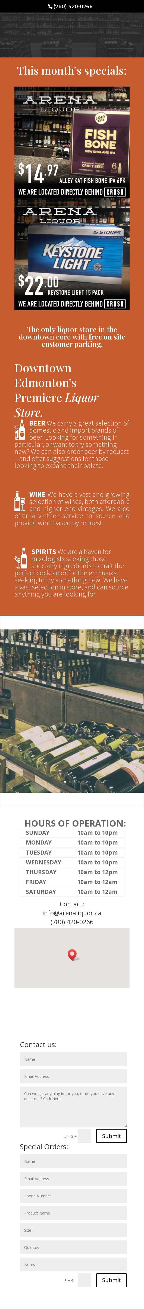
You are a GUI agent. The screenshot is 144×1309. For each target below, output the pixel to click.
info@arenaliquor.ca (72, 913)
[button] (74, 955)
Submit (111, 1136)
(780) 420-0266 (72, 921)
